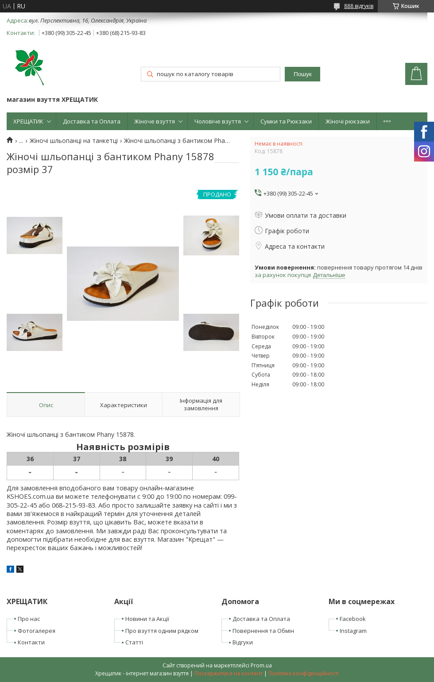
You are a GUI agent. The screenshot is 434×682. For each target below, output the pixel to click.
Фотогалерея (36, 631)
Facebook (353, 619)
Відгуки (242, 642)
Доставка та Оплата (91, 121)
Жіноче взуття (154, 121)
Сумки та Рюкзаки (286, 121)
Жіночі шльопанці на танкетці (74, 141)
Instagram (353, 631)
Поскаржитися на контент (228, 673)
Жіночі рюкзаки (348, 121)
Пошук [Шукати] (302, 74)
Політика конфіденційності (303, 673)
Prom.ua (261, 665)
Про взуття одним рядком (161, 631)
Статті (134, 642)
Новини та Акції (147, 619)
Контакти (31, 642)
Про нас (29, 619)
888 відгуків (358, 6)
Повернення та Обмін (263, 631)
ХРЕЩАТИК (28, 121)
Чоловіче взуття (217, 121)
